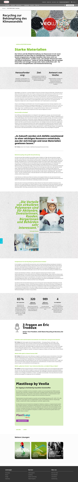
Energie (6, 476)
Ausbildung (30, 474)
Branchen (13, 5)
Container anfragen (70, 5)
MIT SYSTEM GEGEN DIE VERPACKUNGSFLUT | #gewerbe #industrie (22, 450)
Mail (75, 5)
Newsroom (26, 5)
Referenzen (18, 5)
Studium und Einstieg (32, 476)
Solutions (54, 2)
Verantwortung (54, 478)
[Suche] (65, 5)
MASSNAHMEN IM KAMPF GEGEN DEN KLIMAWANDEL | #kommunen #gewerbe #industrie (55, 450)
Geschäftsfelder (54, 474)
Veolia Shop (7, 478)
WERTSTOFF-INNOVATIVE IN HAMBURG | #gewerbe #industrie (39, 450)
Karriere (32, 5)
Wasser (6, 474)
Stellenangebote (31, 472)
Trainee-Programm (32, 478)
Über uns (37, 5)
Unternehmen (54, 476)
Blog (57, 2)
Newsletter (49, 2)
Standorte (44, 2)
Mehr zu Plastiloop (22, 420)
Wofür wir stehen (54, 472)
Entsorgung (7, 472)
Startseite (4, 8)
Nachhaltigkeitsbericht (64, 2)
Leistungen (7, 5)
